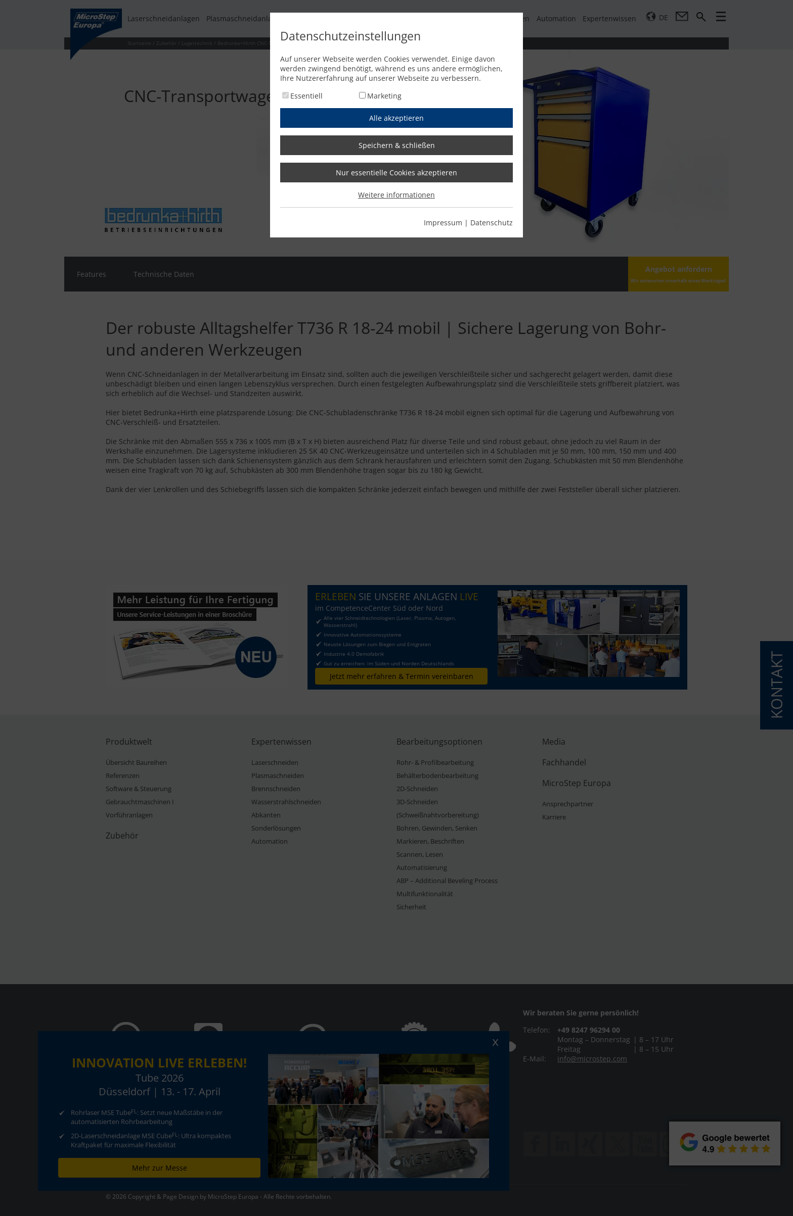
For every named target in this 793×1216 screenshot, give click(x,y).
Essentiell (306, 96)
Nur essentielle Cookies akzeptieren (396, 172)
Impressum (443, 222)
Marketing (384, 96)
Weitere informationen (396, 195)
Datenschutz (491, 222)
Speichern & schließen (397, 145)
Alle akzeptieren (396, 118)
